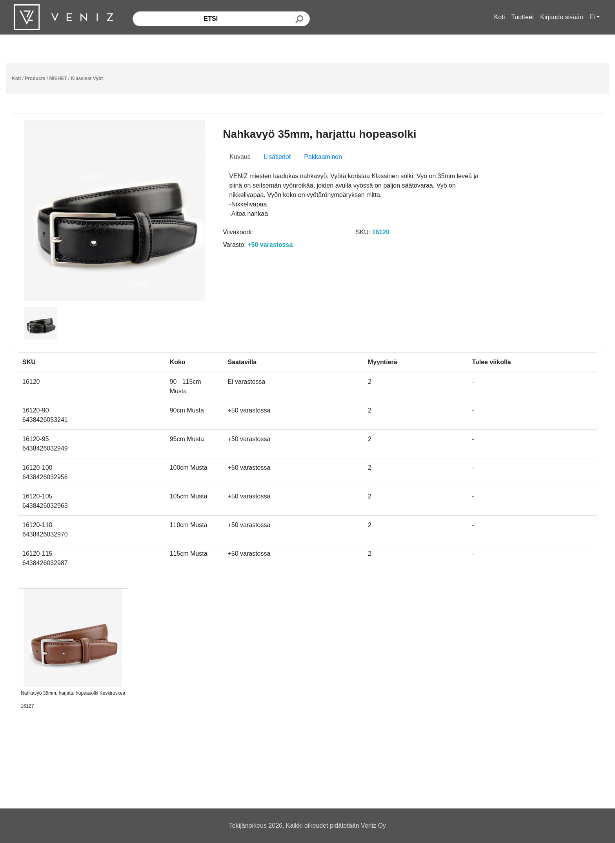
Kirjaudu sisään (561, 17)
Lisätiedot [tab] (277, 156)
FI (592, 17)
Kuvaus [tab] (239, 156)
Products (35, 78)
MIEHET (58, 78)
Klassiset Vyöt (87, 78)
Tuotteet (522, 17)
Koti (499, 17)
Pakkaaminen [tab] (323, 156)
